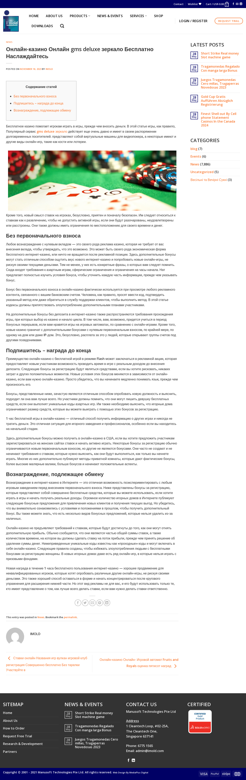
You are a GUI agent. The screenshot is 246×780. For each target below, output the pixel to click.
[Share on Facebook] (78, 602)
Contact (178, 4)
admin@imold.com (150, 751)
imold (49, 68)
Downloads (42, 26)
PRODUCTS (80, 16)
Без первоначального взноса (35, 96)
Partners (10, 751)
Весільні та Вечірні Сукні (208, 180)
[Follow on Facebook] (233, 4)
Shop (158, 16)
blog (193, 149)
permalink (70, 617)
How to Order (14, 728)
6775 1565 (145, 746)
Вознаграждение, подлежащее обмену (42, 110)
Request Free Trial (17, 736)
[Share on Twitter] (85, 602)
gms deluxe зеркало (52, 131)
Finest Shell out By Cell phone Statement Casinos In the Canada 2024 (218, 119)
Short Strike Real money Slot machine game (220, 55)
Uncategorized (202, 172)
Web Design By (130, 772)
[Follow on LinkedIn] (241, 4)
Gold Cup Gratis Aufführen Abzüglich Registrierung (217, 100)
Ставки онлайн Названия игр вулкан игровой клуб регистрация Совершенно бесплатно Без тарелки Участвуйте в (46, 664)
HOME (34, 16)
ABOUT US (54, 16)
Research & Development (23, 744)
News (9, 41)
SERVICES (138, 16)
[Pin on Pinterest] (99, 602)
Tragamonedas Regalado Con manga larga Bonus (220, 68)
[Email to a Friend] (92, 602)
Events (195, 156)
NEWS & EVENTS (110, 16)
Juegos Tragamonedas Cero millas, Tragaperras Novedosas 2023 (220, 84)
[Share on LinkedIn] (107, 602)
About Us (10, 720)
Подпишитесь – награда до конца (38, 103)
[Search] (63, 26)
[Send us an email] (237, 4)
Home (7, 713)
